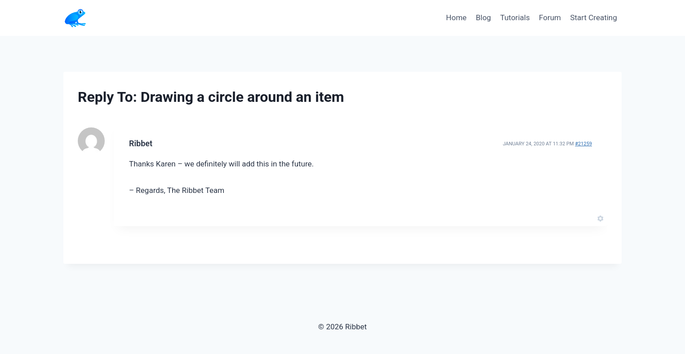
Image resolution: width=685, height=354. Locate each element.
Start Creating (593, 17)
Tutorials (515, 17)
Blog (483, 17)
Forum (550, 17)
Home (456, 17)
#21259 (583, 144)
